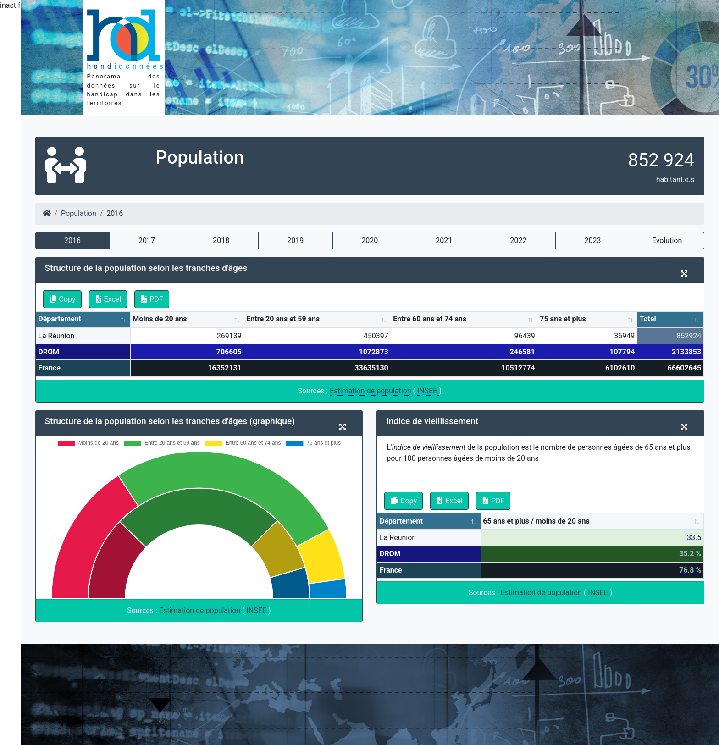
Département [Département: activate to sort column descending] (59, 319)
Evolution (667, 240)
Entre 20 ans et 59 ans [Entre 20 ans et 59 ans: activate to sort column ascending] (283, 319)
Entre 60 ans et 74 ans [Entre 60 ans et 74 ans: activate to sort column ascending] (429, 319)
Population (78, 213)
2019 (295, 240)
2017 (146, 240)
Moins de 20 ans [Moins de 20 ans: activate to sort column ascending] (160, 319)
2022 (518, 240)
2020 (369, 240)
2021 (444, 240)
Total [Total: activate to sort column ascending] (648, 319)
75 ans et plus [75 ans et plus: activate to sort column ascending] (563, 319)
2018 (221, 240)
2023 (592, 240)
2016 (72, 240)
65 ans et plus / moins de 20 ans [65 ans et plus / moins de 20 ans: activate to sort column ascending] (536, 521)
